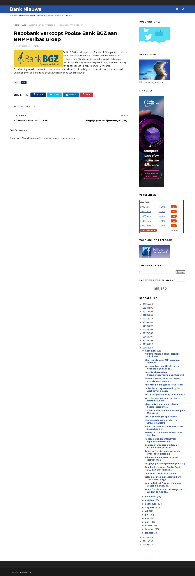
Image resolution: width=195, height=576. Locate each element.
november (151, 496)
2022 (145, 314)
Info (174, 206)
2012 (145, 537)
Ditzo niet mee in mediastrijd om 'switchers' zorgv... (163, 478)
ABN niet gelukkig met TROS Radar (164, 384)
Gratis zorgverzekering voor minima (165, 394)
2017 (145, 333)
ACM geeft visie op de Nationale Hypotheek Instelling (162, 452)
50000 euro (145, 225)
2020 (145, 322)
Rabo (23, 25)
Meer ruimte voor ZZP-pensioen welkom (162, 361)
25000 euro (145, 221)
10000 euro (145, 211)
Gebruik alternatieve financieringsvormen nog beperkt (164, 373)
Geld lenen (145, 202)
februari (150, 529)
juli (147, 510)
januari (149, 532)
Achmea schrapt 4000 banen (160, 473)
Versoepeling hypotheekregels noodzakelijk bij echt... (162, 367)
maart (149, 525)
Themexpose (25, 572)
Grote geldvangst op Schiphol (161, 416)
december (151, 350)
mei (147, 518)
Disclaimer (174, 230)
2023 (145, 311)
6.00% (162, 211)
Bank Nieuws (25, 9)
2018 (145, 329)
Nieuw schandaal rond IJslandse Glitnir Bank (162, 355)
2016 (145, 336)
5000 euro (145, 206)
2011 (145, 541)
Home (16, 25)
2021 (145, 318)
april (148, 521)
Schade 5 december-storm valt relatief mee (162, 458)
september (151, 503)
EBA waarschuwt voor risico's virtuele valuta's (161, 421)
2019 (145, 325)
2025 (145, 304)
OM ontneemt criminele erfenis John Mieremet (165, 412)
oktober (150, 500)
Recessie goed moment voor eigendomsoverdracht (160, 440)
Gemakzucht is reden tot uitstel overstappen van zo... (162, 380)
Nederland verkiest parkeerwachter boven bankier (164, 428)
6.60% (162, 216)
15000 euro (145, 216)
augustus (150, 507)
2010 (145, 544)
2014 (145, 344)
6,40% (162, 221)
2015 (145, 340)
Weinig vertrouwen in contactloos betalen (163, 434)
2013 (145, 347)
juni (147, 514)
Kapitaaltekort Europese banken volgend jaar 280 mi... (163, 484)
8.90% (162, 206)
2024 (145, 307)
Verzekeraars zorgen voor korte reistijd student (162, 399)
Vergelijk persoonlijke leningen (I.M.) (165, 463)
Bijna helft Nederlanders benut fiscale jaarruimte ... (162, 405)
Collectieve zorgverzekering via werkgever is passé (162, 389)
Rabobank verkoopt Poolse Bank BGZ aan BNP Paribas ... (162, 468)
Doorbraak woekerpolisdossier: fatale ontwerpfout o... (162, 446)
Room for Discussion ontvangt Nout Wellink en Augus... (164, 490)
